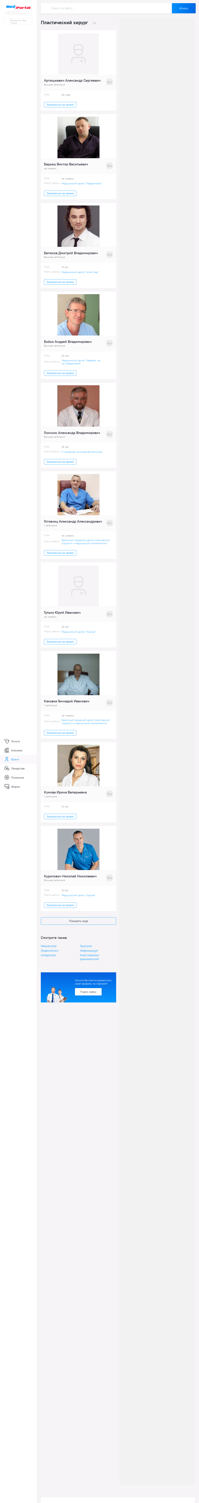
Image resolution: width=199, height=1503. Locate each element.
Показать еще (78, 925)
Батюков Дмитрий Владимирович (71, 254)
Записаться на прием (60, 105)
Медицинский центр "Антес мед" (80, 273)
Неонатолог (49, 950)
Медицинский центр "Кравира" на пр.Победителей (80, 364)
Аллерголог (48, 959)
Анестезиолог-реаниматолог (90, 961)
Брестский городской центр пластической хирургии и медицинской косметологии (85, 544)
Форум (12, 786)
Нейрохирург (89, 955)
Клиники (13, 750)
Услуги (12, 741)
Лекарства (14, 768)
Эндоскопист (50, 955)
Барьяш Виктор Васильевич (66, 165)
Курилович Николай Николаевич (70, 881)
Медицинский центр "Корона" (78, 634)
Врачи (11, 759)
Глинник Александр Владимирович (72, 435)
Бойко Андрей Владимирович (68, 343)
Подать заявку (88, 996)
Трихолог (86, 950)
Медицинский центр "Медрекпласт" (81, 184)
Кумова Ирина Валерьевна (65, 796)
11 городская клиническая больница (81, 454)
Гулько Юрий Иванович (62, 616)
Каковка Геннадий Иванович (66, 705)
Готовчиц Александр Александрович (73, 524)
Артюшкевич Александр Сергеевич (72, 81)
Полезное (14, 777)
